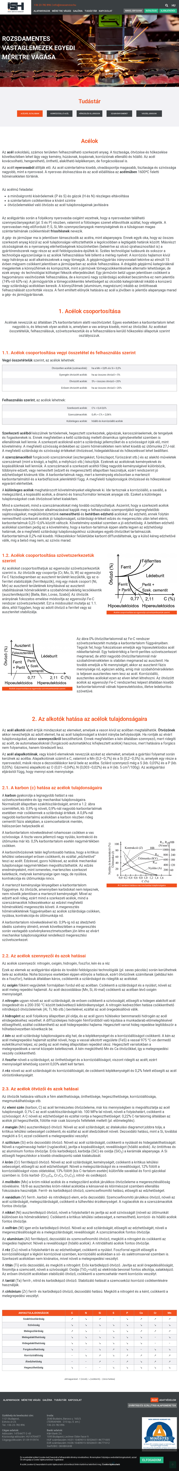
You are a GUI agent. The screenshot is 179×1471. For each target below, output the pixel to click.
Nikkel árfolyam (133, 11)
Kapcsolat (105, 11)
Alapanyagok (42, 11)
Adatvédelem (167, 1385)
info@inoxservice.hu (64, 4)
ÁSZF (154, 1385)
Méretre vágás (61, 11)
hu (174, 5)
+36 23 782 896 (42, 4)
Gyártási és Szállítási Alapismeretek (152, 1390)
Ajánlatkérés (168, 11)
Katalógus (151, 11)
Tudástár (90, 11)
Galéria (78, 11)
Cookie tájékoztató (111, 1464)
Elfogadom (151, 1460)
